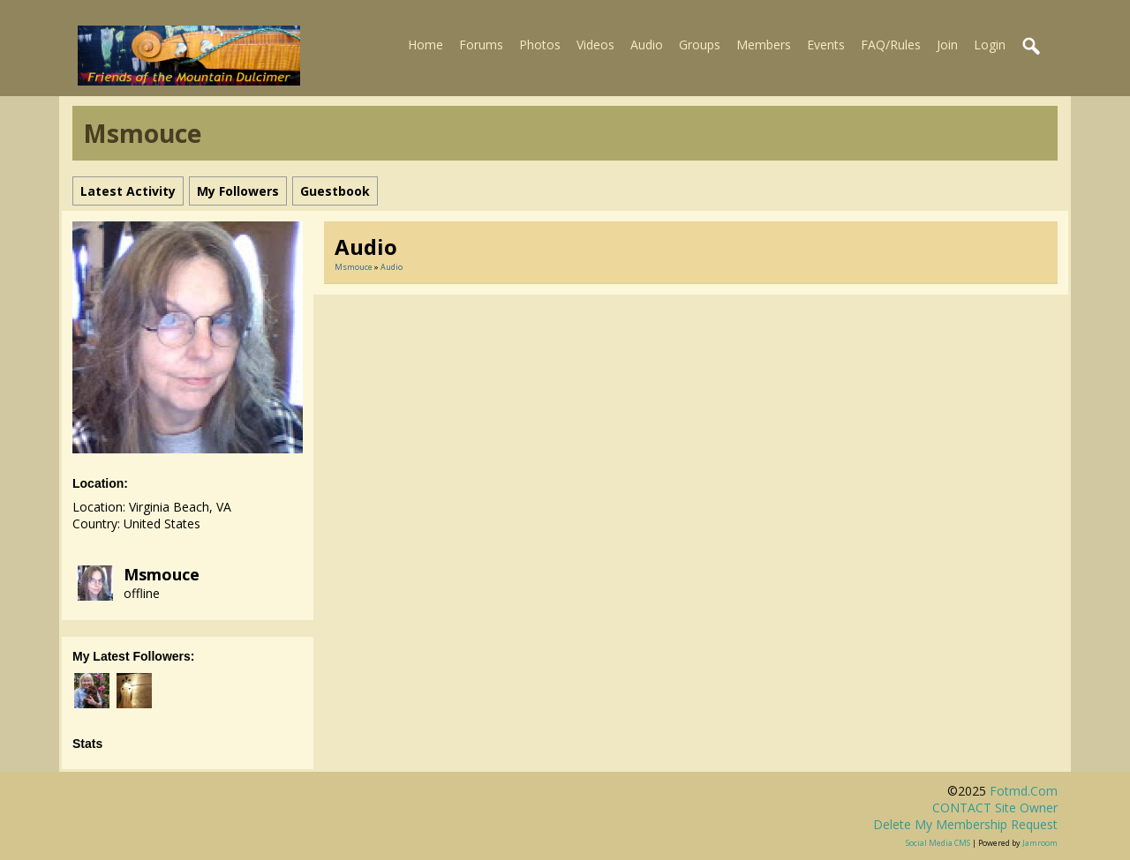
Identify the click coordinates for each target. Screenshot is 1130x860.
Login (990, 44)
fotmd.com (1024, 790)
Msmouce (162, 574)
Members (763, 44)
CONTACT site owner (995, 807)
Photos (540, 44)
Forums (481, 44)
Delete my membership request (965, 824)
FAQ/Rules (891, 44)
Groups (699, 44)
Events (826, 44)
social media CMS (938, 843)
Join (947, 44)
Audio (646, 44)
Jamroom (1040, 843)
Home (425, 44)
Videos (595, 44)
